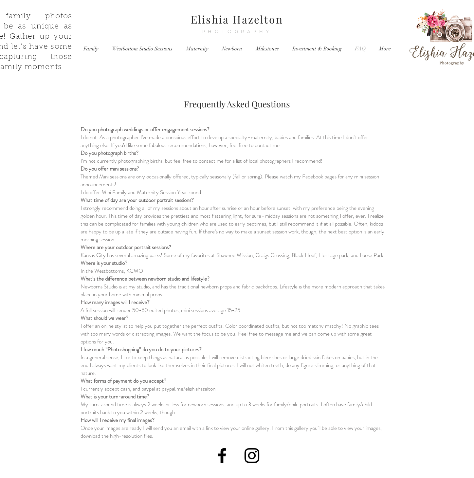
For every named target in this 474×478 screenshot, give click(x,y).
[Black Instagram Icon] (252, 456)
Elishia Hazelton (237, 19)
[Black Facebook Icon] (222, 456)
